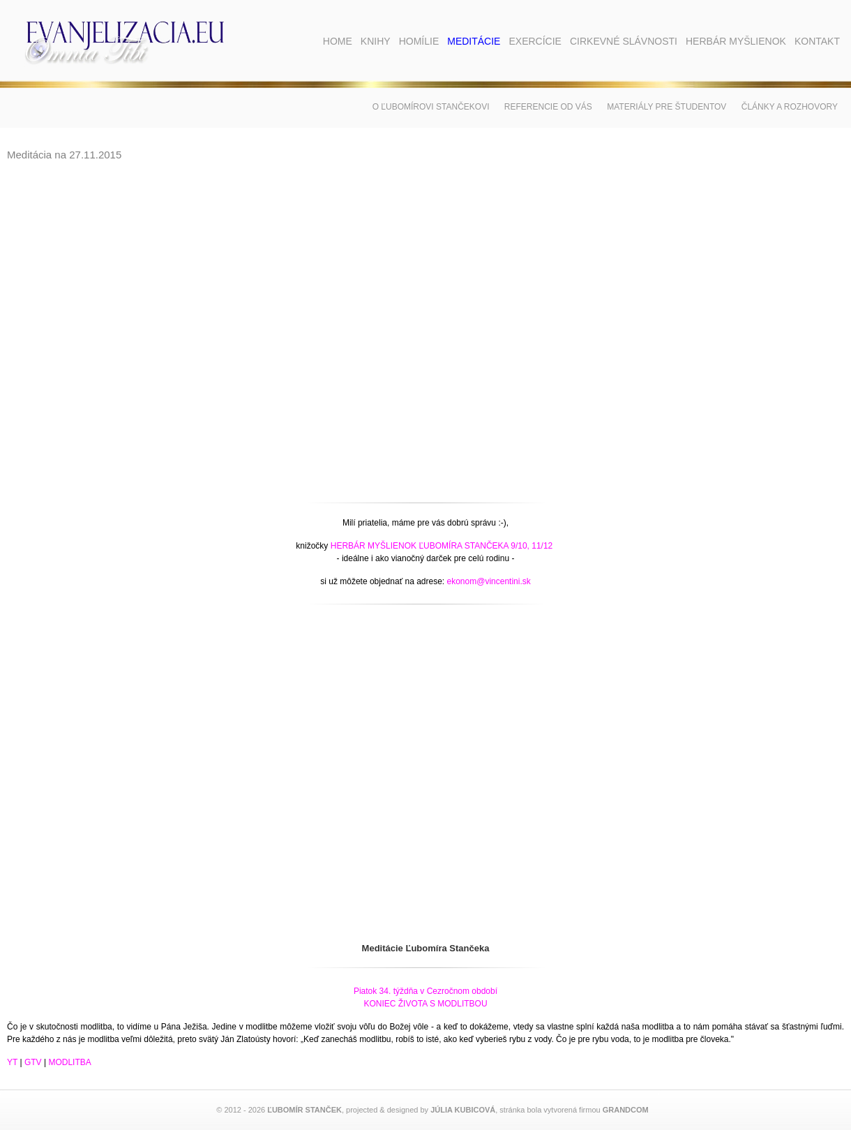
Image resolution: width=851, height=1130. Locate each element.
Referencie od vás (548, 107)
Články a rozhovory (789, 107)
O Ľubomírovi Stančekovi (431, 107)
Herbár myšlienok (736, 41)
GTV (33, 1062)
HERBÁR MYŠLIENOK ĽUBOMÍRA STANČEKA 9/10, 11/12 (442, 546)
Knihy (376, 41)
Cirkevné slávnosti (623, 41)
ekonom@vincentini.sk (489, 581)
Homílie (419, 41)
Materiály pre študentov (666, 107)
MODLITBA (69, 1062)
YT (12, 1062)
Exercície (535, 41)
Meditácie (473, 41)
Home (337, 41)
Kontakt (817, 41)
